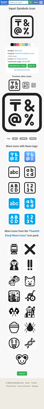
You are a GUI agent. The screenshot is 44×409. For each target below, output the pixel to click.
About (27, 383)
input (15, 138)
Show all (22, 373)
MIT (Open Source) (21, 59)
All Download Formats (22, 70)
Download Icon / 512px (17, 66)
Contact (34, 383)
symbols (23, 138)
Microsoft (18, 51)
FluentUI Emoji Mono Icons (24, 53)
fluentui (32, 138)
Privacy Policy (11, 386)
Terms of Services (24, 386)
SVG (32, 66)
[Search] (30, 2)
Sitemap (35, 386)
